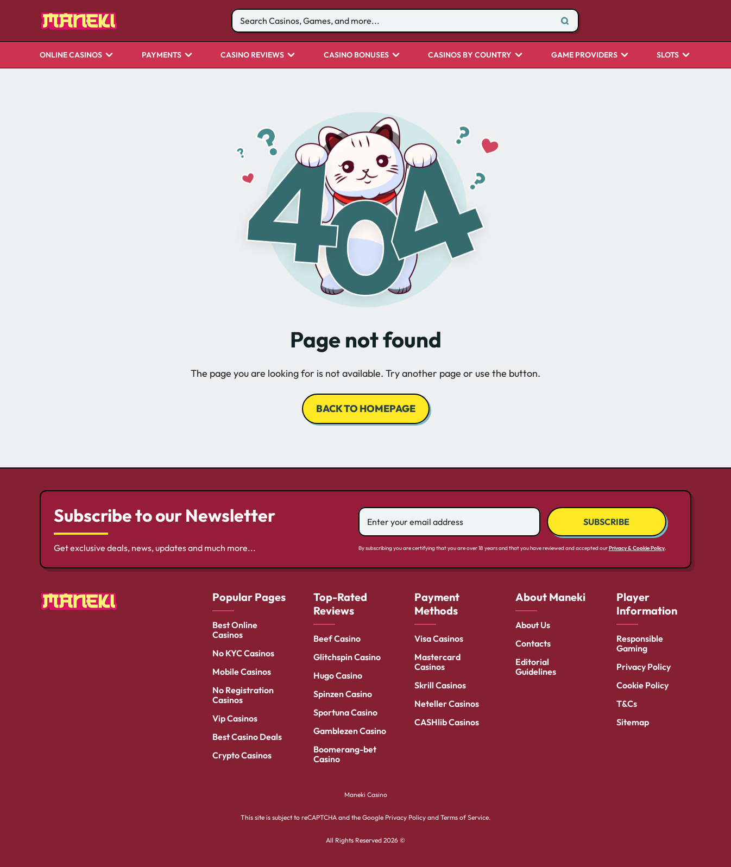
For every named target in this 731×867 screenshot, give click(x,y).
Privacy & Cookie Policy (637, 548)
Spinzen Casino (342, 693)
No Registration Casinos (243, 695)
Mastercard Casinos (437, 661)
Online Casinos (71, 55)
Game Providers (584, 55)
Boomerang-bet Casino (344, 754)
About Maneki (550, 597)
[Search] (564, 20)
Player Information (646, 603)
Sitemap (632, 722)
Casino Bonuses (356, 55)
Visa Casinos (438, 638)
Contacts (533, 643)
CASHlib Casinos (446, 722)
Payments (161, 55)
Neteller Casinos (446, 703)
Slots (668, 55)
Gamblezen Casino (349, 730)
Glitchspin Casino (347, 656)
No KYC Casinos (243, 653)
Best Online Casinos (234, 629)
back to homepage (365, 408)
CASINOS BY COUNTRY (470, 55)
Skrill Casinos (440, 685)
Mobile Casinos (241, 671)
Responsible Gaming (639, 643)
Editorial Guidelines (535, 666)
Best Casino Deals (247, 736)
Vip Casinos (234, 718)
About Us (532, 624)
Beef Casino (337, 638)
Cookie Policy (642, 685)
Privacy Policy (643, 666)
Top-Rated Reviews (340, 603)
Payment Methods (436, 603)
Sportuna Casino (345, 712)
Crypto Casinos (242, 755)
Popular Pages (249, 597)
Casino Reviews (252, 55)
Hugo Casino (337, 675)
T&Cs (626, 703)
